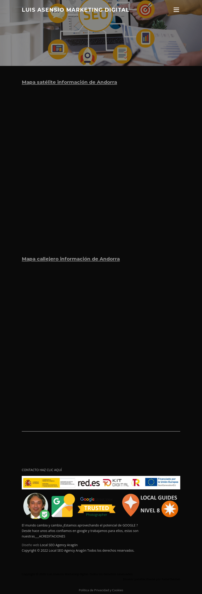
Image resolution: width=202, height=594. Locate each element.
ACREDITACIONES (52, 536)
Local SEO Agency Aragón (59, 545)
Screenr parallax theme (139, 579)
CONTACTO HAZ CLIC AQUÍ (42, 470)
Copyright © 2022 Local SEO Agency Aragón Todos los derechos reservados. (78, 550)
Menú (176, 10)
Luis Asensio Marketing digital (75, 9)
